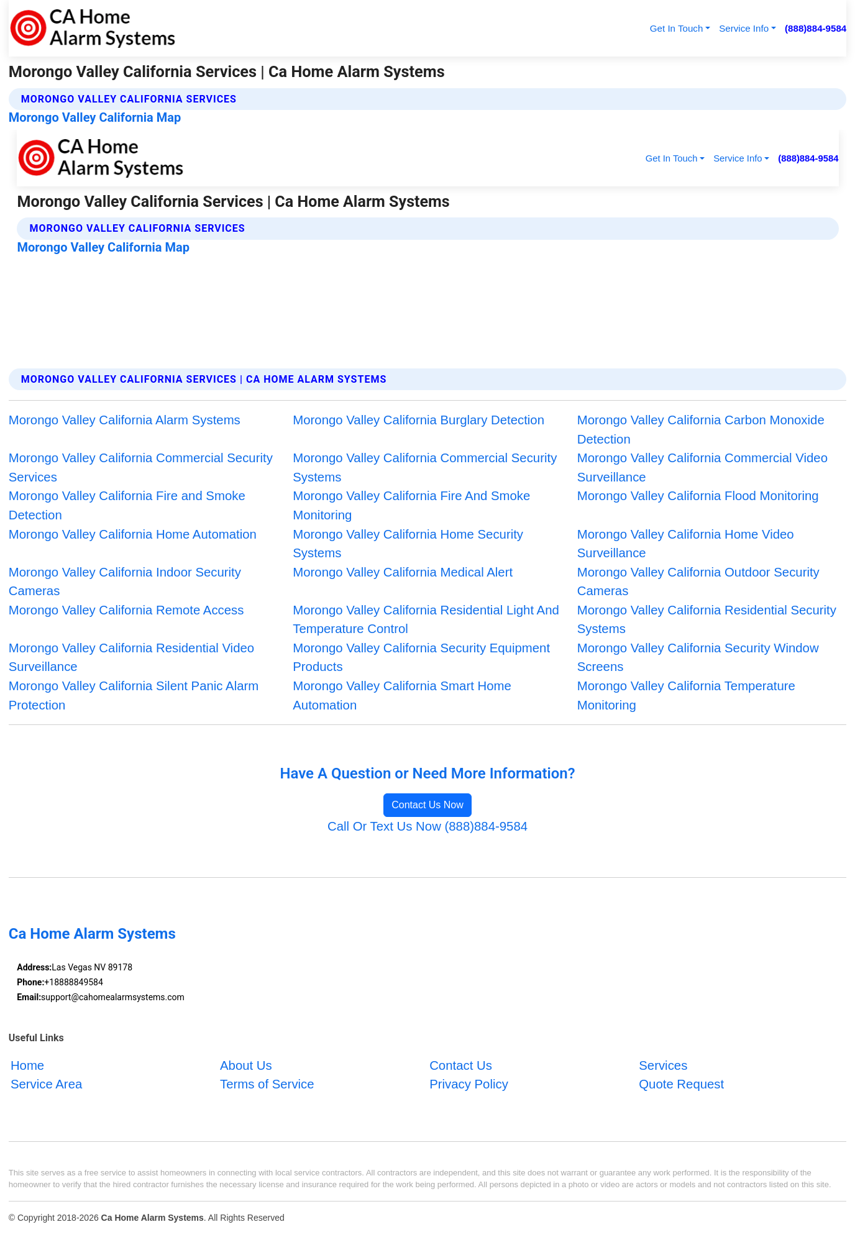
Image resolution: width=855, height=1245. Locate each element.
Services (663, 1065)
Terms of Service (267, 1084)
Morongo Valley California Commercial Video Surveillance (702, 467)
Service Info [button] (744, 28)
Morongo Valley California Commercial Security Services (141, 467)
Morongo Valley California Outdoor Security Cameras (698, 581)
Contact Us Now (427, 805)
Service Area (46, 1084)
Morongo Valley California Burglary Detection (418, 420)
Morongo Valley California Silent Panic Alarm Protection (133, 695)
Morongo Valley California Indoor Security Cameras (125, 581)
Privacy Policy (468, 1084)
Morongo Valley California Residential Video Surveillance (131, 657)
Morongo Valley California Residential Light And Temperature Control (426, 619)
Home (27, 1065)
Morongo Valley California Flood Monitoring (698, 496)
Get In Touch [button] (676, 28)
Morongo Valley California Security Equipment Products (421, 657)
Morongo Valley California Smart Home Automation (402, 695)
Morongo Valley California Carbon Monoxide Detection (701, 429)
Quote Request (681, 1084)
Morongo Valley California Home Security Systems (408, 543)
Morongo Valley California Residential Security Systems (706, 619)
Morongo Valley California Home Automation (133, 534)
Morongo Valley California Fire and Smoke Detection (127, 505)
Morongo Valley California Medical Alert (403, 572)
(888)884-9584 (815, 28)
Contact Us (460, 1065)
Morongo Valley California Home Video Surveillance (685, 543)
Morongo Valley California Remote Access (126, 610)
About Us (246, 1065)
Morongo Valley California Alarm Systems (124, 420)
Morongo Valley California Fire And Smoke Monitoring (411, 505)
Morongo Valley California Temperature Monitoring (686, 695)
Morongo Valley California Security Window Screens (698, 657)
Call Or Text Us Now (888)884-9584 (427, 826)
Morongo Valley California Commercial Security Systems (425, 467)
